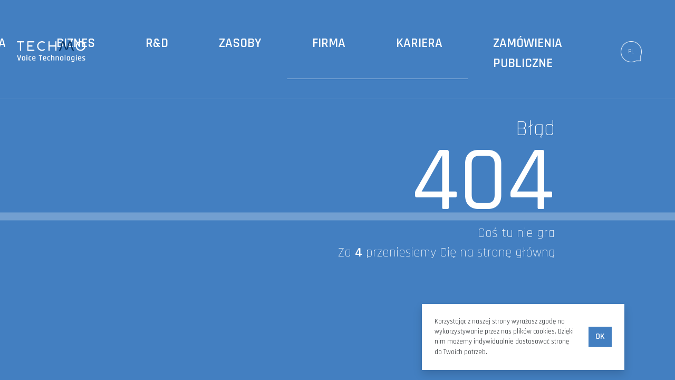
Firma (328, 43)
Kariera (419, 43)
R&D (157, 43)
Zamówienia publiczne (527, 53)
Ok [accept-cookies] (600, 336)
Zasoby (240, 43)
